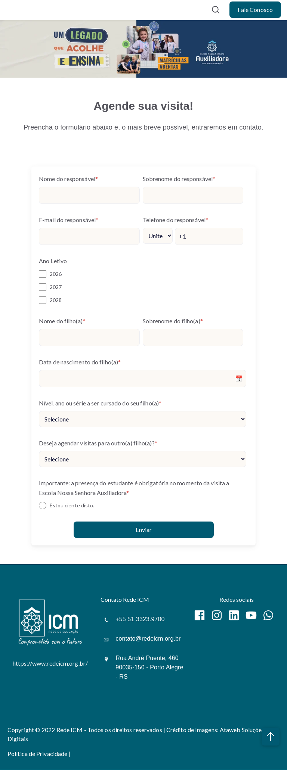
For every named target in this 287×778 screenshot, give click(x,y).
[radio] (142, 506)
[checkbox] (142, 287)
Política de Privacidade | (39, 753)
